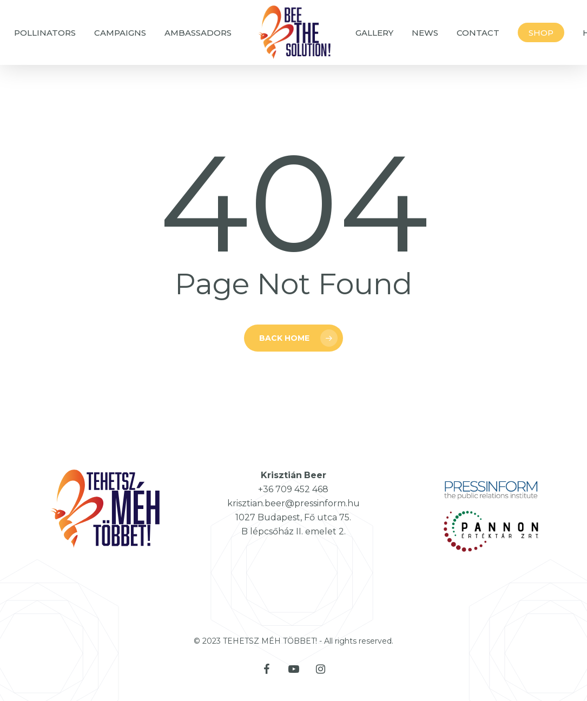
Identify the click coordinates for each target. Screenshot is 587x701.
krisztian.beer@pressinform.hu (293, 503)
